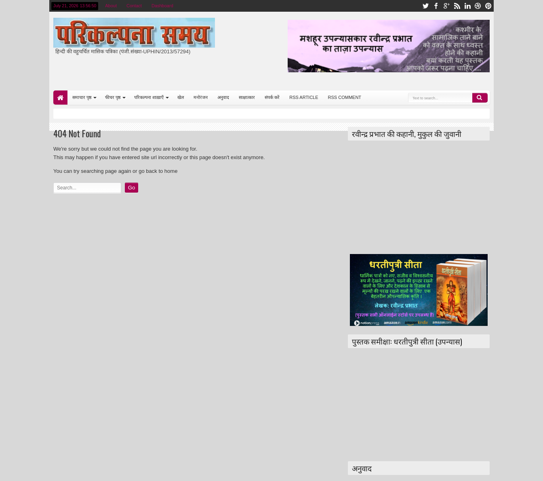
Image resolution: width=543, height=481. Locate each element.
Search (480, 98)
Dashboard (162, 5)
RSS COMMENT (345, 97)
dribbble (478, 6)
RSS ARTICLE (303, 97)
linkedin (467, 6)
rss (457, 6)
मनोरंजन (201, 97)
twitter (425, 6)
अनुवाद (223, 97)
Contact (134, 5)
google (446, 6)
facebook (436, 6)
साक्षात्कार (247, 97)
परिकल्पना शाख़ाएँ (149, 97)
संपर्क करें (272, 97)
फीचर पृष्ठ (112, 97)
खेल (180, 97)
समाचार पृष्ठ (81, 97)
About (111, 5)
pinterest (488, 6)
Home (60, 97)
